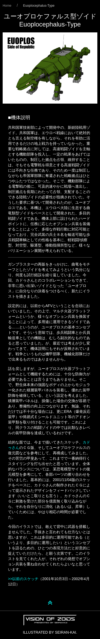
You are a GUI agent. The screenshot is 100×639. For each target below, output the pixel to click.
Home (7, 5)
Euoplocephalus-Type (39, 5)
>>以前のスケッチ (23, 579)
